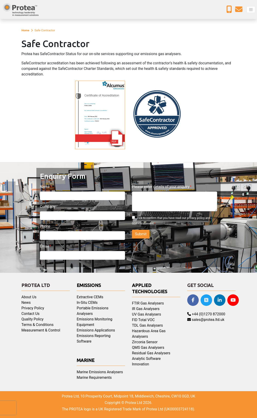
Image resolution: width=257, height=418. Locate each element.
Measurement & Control (40, 330)
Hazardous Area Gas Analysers (149, 334)
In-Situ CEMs (87, 302)
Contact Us (30, 313)
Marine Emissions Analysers (100, 372)
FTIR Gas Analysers (148, 303)
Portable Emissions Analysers (92, 311)
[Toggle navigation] (251, 9)
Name (45, 187)
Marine (85, 360)
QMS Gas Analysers (148, 347)
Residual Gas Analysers (151, 353)
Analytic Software (146, 358)
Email (44, 246)
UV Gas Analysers (146, 314)
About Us (28, 297)
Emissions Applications (96, 330)
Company (47, 206)
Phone (45, 226)
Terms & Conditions (37, 324)
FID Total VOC (143, 320)
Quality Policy (32, 319)
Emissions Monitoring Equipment (94, 322)
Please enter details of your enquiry (160, 187)
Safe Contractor (45, 30)
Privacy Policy (32, 308)
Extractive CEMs (90, 297)
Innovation (140, 364)
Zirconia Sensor (145, 342)
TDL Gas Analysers (147, 325)
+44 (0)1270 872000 (206, 314)
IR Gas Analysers (146, 309)
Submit (140, 234)
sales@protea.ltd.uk (205, 319)
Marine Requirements (94, 377)
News (26, 302)
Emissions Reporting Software (94, 338)
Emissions (89, 285)
